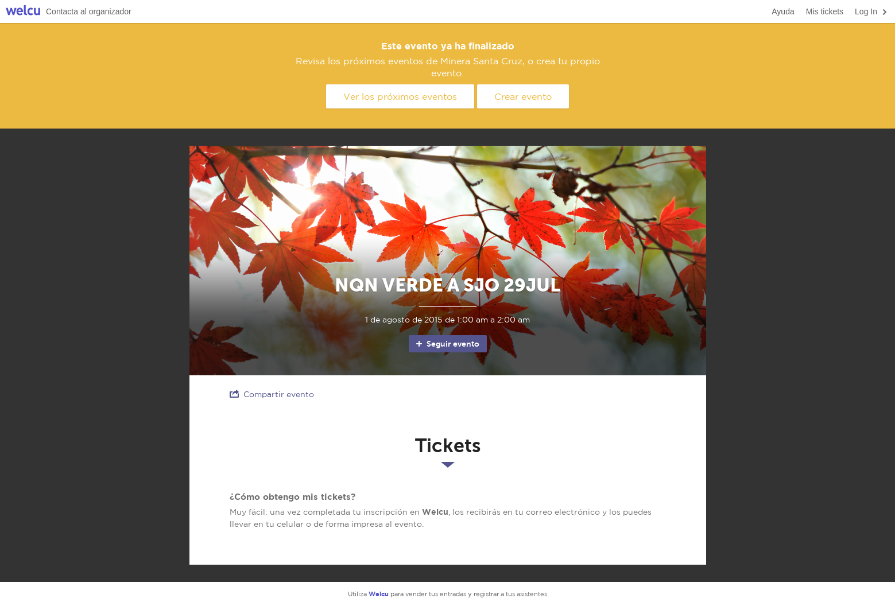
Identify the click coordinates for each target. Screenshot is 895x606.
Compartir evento (272, 394)
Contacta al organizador (88, 11)
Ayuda (783, 11)
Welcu (23, 12)
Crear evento (523, 96)
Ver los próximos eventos (400, 96)
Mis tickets (824, 11)
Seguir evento (446, 343)
